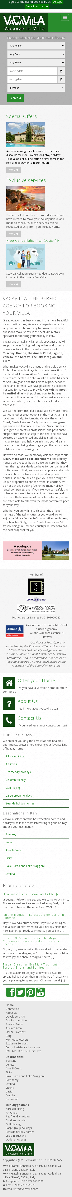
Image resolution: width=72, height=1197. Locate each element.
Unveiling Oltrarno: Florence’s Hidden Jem (32, 894)
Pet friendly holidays (18, 772)
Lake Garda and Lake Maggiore (25, 866)
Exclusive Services (17, 1043)
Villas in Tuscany (16, 1135)
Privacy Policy (14, 1024)
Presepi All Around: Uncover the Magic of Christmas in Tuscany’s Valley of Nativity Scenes (31, 941)
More (13, 169)
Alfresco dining (15, 756)
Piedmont (12, 1099)
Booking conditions (18, 1020)
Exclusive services (26, 180)
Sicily (9, 858)
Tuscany (11, 834)
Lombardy (12, 1080)
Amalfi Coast (14, 850)
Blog (9, 1036)
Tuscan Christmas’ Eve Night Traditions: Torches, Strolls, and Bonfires (30, 966)
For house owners (17, 1039)
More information (37, 6)
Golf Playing (13, 787)
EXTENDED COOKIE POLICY (23, 1051)
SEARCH (15, 98)
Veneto (10, 842)
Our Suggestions (17, 1105)
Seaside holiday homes (20, 803)
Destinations (15, 1057)
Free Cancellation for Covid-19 (32, 240)
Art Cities (11, 764)
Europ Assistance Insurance (23, 1047)
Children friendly (16, 780)
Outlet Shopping (16, 1139)
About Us (11, 1012)
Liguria (10, 1087)
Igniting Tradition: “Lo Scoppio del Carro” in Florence (33, 916)
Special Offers (21, 116)
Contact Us (13, 1009)
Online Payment (16, 1032)
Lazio (9, 1091)
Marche (10, 1095)
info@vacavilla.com (26, 1189)
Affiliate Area (14, 1028)
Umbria (10, 874)
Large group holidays (19, 795)
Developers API (15, 1016)
